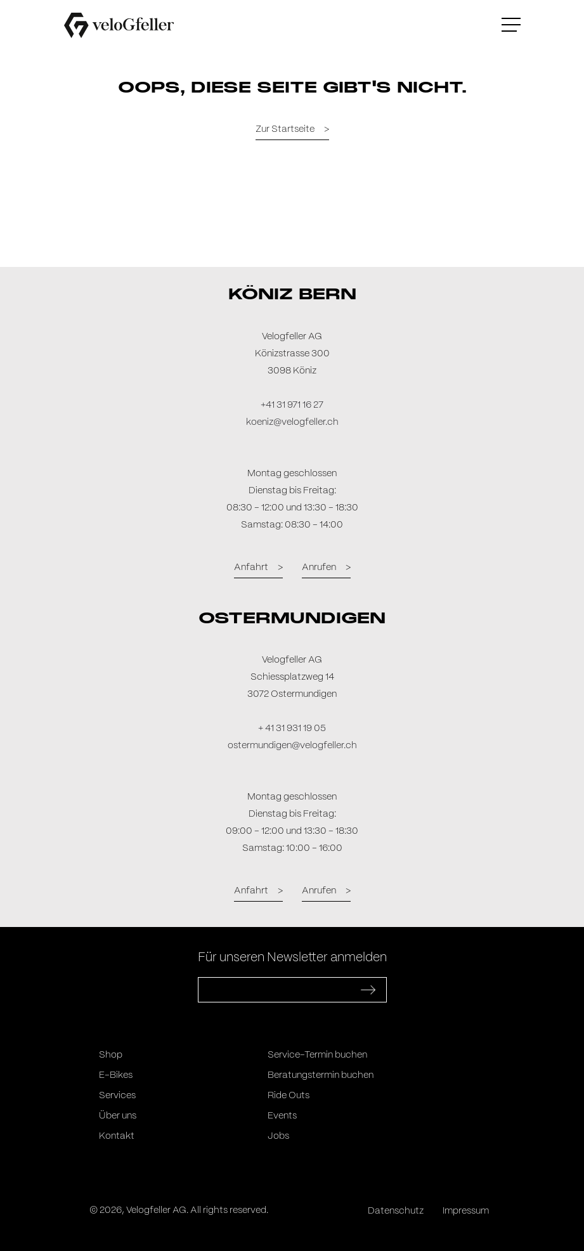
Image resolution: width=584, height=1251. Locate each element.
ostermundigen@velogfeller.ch (292, 745)
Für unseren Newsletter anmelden (292, 958)
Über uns (117, 1116)
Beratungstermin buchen (320, 1075)
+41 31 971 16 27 (292, 405)
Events (282, 1116)
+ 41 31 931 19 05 (292, 728)
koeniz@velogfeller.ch (292, 422)
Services (117, 1095)
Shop (110, 1055)
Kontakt (116, 1136)
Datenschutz (396, 1211)
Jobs (278, 1136)
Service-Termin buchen (317, 1055)
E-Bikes (116, 1075)
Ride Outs (288, 1095)
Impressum (466, 1211)
